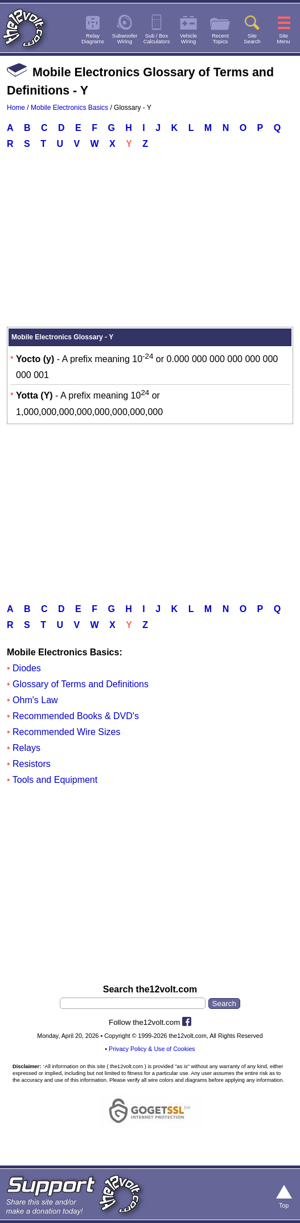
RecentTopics (220, 38)
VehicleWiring (188, 38)
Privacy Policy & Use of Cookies (152, 1048)
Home (16, 108)
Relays (26, 748)
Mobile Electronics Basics (69, 108)
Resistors (32, 764)
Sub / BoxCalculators (156, 38)
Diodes (27, 668)
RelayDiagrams (92, 38)
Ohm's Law (35, 700)
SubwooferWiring (125, 38)
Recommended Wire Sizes (66, 732)
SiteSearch (252, 38)
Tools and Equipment (55, 780)
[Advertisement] (150, 241)
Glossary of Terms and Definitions (81, 684)
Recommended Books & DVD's (76, 716)
